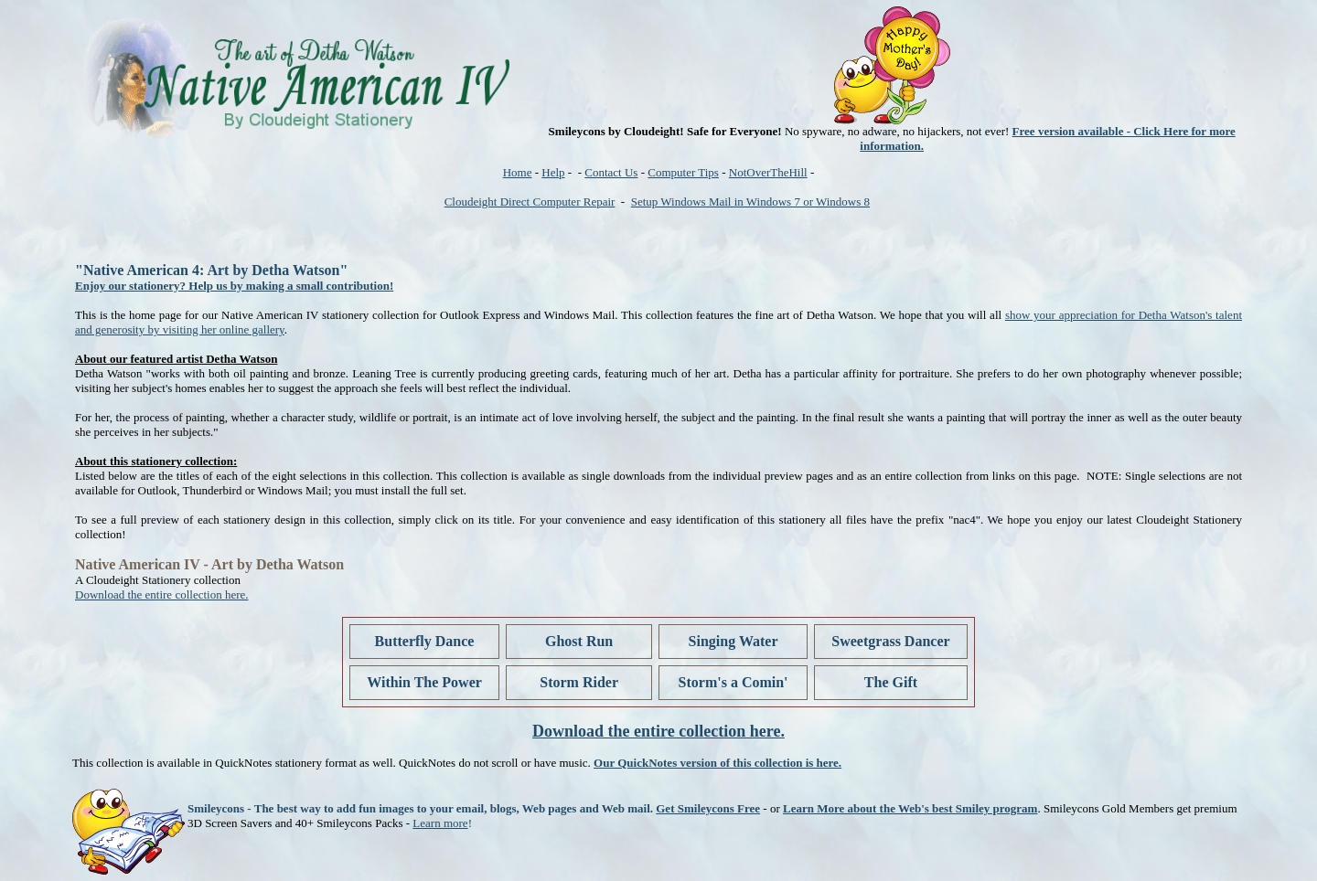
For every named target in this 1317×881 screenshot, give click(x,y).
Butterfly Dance (425, 641)
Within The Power (424, 682)
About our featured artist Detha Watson (176, 359)
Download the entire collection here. (162, 594)
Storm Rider (579, 682)
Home (517, 172)
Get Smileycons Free (708, 808)
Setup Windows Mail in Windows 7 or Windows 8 (750, 201)
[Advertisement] (405, 228)
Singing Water (733, 641)
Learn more (439, 823)
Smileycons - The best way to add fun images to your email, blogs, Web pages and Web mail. (420, 808)
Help (552, 172)
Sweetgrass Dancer (890, 641)
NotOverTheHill (768, 172)
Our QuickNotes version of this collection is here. (717, 763)
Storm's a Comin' (733, 682)
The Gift (890, 682)
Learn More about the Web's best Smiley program (910, 808)
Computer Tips (683, 172)
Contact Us (610, 172)
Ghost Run (579, 641)
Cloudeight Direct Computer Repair (530, 201)
